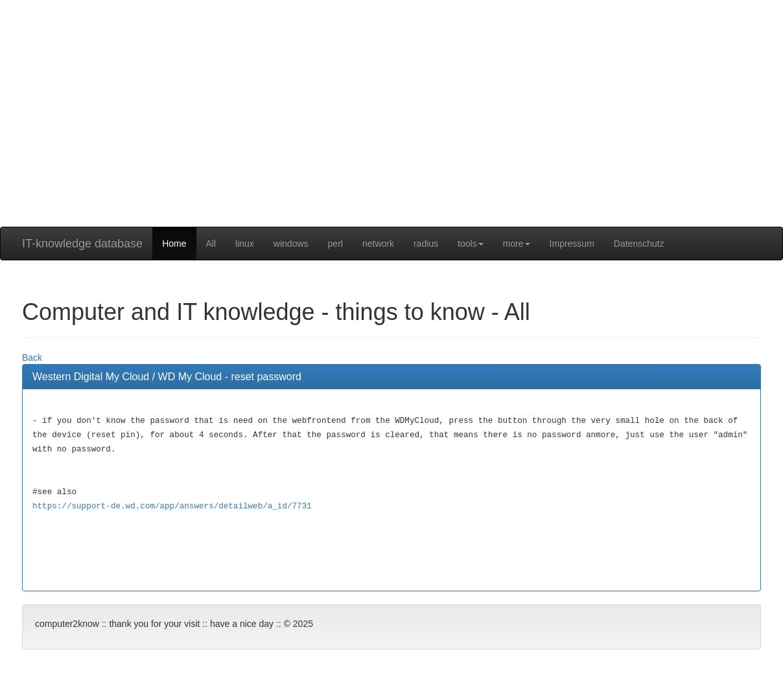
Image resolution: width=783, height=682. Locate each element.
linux (244, 243)
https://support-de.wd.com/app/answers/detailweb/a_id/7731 (172, 506)
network (378, 243)
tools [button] (471, 243)
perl (335, 243)
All (211, 243)
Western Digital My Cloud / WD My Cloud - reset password (166, 376)
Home (174, 243)
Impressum (572, 243)
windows (291, 243)
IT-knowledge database (82, 243)
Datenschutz (639, 243)
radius (426, 243)
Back (32, 357)
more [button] (516, 243)
